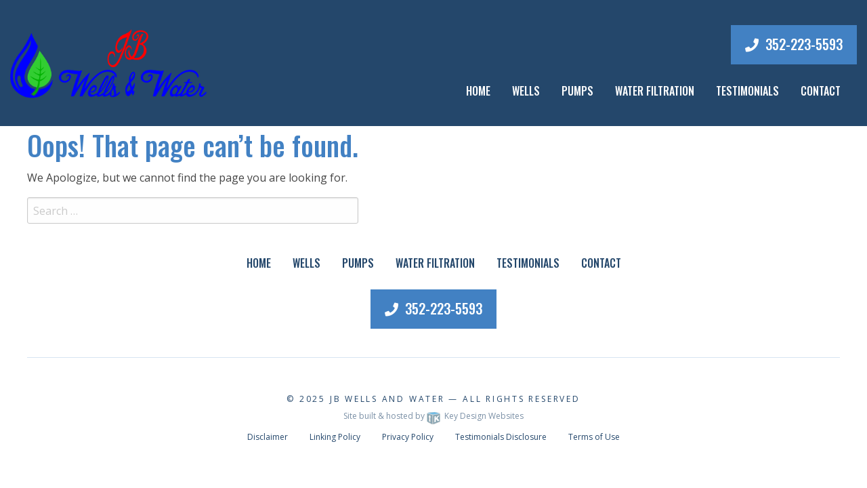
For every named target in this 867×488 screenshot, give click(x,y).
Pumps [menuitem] (358, 263)
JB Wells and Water (387, 399)
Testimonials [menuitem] (527, 263)
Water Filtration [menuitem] (435, 263)
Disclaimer (267, 437)
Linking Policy (335, 437)
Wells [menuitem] (526, 91)
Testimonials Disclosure (501, 437)
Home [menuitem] (478, 91)
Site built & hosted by (433, 416)
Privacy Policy (408, 437)
